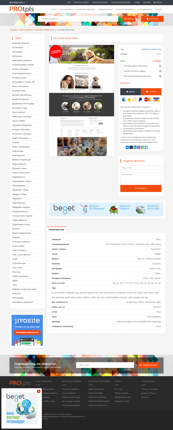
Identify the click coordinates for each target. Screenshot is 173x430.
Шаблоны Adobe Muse (44, 30)
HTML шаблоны (26, 30)
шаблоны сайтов (50, 414)
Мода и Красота (19, 164)
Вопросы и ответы (81, 2)
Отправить (141, 188)
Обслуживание (18, 186)
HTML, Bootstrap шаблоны (46, 393)
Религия (15, 229)
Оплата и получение (100, 2)
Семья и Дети (18, 246)
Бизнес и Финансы (20, 69)
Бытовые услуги (19, 78)
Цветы (15, 280)
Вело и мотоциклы (20, 86)
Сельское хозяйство (21, 242)
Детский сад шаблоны (22, 95)
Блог (69, 2)
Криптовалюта (18, 155)
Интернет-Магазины (21, 129)
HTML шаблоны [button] (67, 9)
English (159, 2)
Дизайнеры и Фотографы (23, 104)
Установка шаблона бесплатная (136, 66)
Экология (16, 293)
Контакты (147, 2)
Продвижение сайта (123, 397)
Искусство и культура (21, 134)
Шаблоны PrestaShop (97, 397)
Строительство (18, 263)
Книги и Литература (21, 147)
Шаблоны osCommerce (98, 405)
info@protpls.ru (17, 2)
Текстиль (16, 272)
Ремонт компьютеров (21, 233)
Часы (14, 285)
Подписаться (148, 365)
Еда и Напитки (18, 112)
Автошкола (17, 56)
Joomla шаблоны (105, 9)
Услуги (53, 9)
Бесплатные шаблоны (71, 405)
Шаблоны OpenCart (96, 389)
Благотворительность (21, 73)
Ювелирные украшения (22, 302)
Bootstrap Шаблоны (20, 43)
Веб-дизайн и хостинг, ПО (23, 82)
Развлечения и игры (21, 224)
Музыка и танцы (19, 168)
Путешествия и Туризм (22, 216)
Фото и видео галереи (71, 401)
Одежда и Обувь (19, 194)
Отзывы (137, 2)
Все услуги (125, 83)
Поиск (128, 19)
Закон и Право (18, 121)
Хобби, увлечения (20, 276)
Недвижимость (18, 177)
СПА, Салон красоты (21, 255)
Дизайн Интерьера (20, 99)
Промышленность (20, 211)
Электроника (18, 298)
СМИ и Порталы (19, 250)
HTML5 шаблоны (43, 397)
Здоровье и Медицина (22, 125)
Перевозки (17, 198)
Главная (13, 30)
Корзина (152, 19)
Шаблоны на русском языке (24, 289)
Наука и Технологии (21, 173)
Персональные (18, 203)
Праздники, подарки (21, 207)
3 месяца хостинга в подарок (134, 71)
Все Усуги (119, 389)
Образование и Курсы (21, 181)
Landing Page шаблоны (45, 389)
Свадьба (16, 237)
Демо (130, 92)
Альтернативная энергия (23, 65)
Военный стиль (19, 91)
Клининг (15, 142)
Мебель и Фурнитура (21, 160)
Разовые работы (121, 393)
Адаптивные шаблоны (22, 60)
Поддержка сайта (122, 401)
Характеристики (56, 229)
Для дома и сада (19, 108)
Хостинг (158, 9)
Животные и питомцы (21, 116)
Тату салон (17, 268)
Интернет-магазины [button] (125, 9)
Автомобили (17, 47)
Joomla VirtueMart (96, 393)
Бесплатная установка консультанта (137, 76)
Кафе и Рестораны (20, 138)
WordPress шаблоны (86, 9)
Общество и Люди (20, 190)
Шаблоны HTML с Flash (45, 401)
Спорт (15, 259)
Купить (151, 92)
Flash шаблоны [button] (144, 9)
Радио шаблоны (19, 220)
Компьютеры (18, 151)
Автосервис (17, 52)
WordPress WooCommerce (99, 401)
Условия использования (120, 2)
